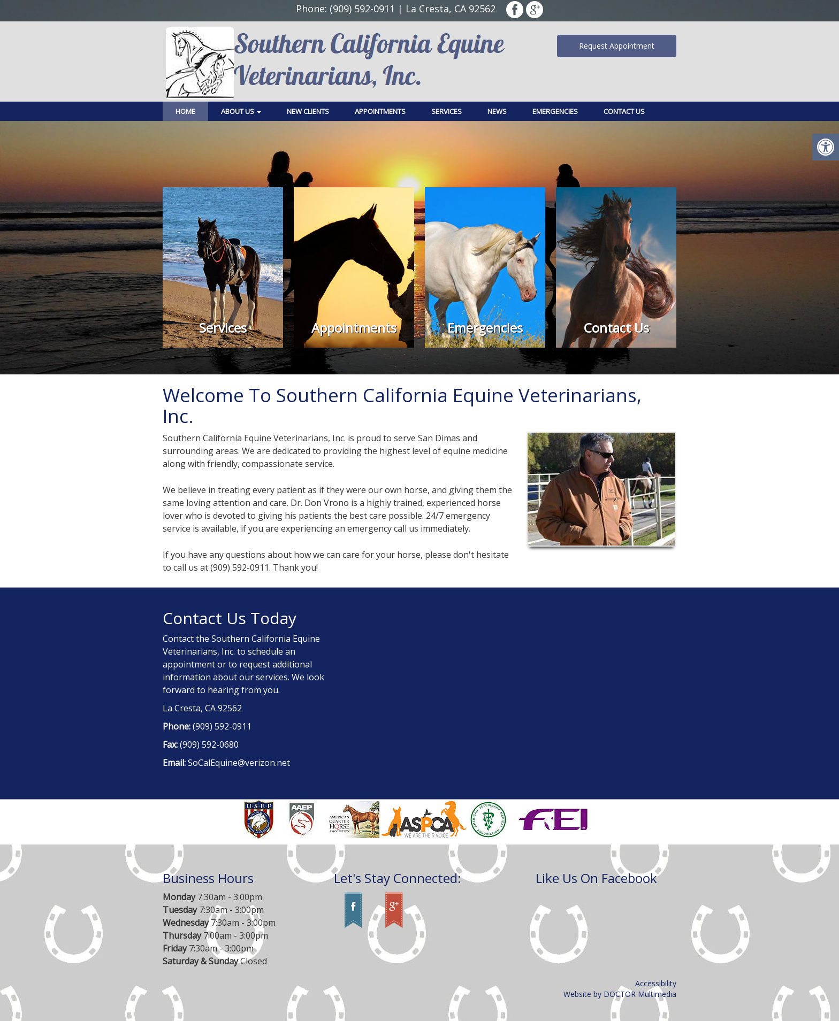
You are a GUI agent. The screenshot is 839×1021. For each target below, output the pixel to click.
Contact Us (624, 111)
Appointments (380, 111)
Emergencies (555, 111)
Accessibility (655, 983)
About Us (241, 111)
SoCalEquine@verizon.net (239, 763)
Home (185, 111)
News (497, 111)
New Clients (308, 111)
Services (446, 111)
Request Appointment (616, 46)
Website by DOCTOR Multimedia (619, 994)
